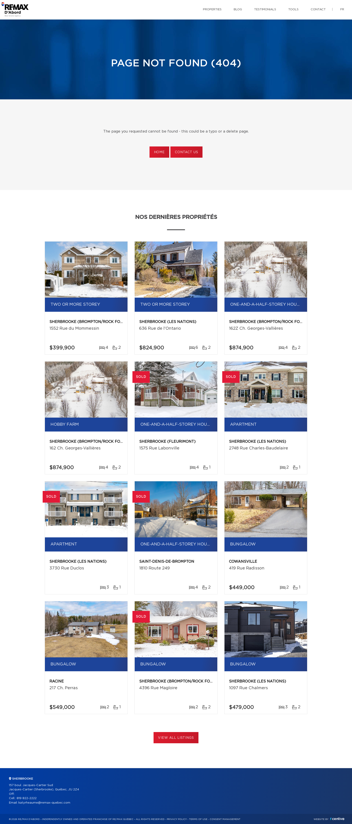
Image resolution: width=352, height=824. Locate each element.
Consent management (225, 819)
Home (159, 152)
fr (342, 9)
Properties (212, 9)
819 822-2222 (27, 798)
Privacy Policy (177, 819)
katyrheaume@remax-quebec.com (44, 802)
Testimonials (265, 9)
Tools (293, 9)
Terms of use (198, 819)
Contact (318, 9)
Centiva (337, 818)
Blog (238, 9)
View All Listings (176, 737)
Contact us (186, 152)
